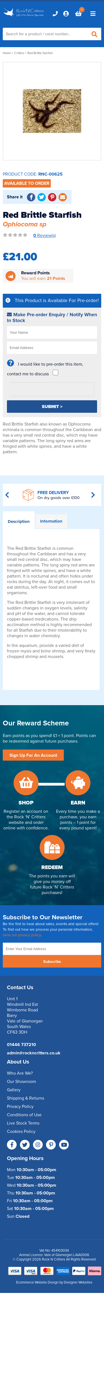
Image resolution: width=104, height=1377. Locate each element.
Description (19, 521)
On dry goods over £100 (58, 497)
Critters (19, 53)
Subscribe (52, 961)
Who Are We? (20, 1073)
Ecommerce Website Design (37, 1282)
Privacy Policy (20, 1106)
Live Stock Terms (23, 1123)
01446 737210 (21, 1044)
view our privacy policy (22, 935)
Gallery (14, 1090)
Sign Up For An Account (33, 755)
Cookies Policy (21, 1131)
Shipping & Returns (25, 1098)
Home (7, 53)
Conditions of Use (24, 1115)
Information (51, 521)
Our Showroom (21, 1081)
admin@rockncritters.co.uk (33, 1053)
